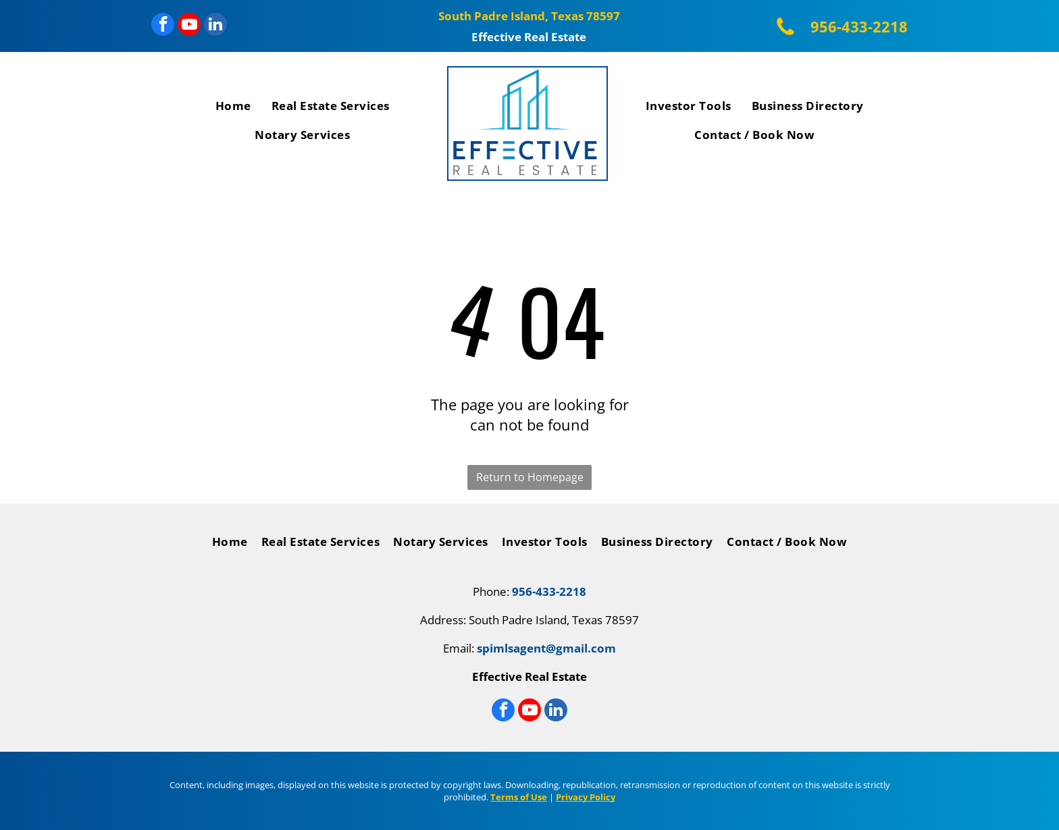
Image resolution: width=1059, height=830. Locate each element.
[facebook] (162, 26)
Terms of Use (518, 797)
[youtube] (189, 26)
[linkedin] (215, 26)
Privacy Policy (585, 797)
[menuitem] (233, 108)
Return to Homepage (530, 477)
